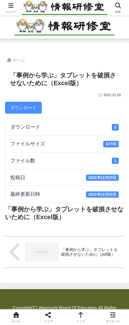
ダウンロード (23, 107)
